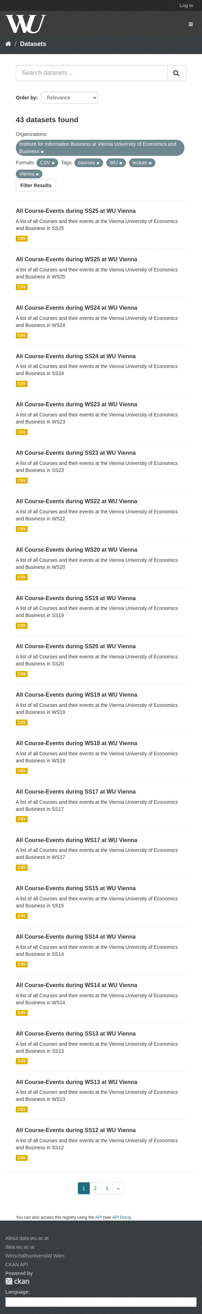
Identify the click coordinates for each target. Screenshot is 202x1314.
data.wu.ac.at (19, 1247)
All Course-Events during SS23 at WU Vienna (76, 453)
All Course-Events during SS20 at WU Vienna (76, 646)
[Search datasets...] (92, 73)
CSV (22, 238)
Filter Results (36, 185)
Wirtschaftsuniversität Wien (35, 1256)
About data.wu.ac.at (27, 1238)
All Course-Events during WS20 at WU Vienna (76, 550)
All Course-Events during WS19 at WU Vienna (76, 695)
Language (16, 1292)
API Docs (121, 1217)
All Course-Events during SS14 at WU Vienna (76, 937)
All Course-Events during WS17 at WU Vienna (76, 840)
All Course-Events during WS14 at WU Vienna (76, 985)
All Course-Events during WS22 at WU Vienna (76, 501)
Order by (26, 97)
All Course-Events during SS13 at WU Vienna (76, 1034)
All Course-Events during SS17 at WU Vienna (76, 792)
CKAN (17, 1281)
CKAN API (16, 1264)
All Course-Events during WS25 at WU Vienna (76, 259)
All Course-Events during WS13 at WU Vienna (76, 1082)
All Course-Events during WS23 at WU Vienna (76, 404)
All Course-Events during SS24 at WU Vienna (76, 356)
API (98, 1217)
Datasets (33, 43)
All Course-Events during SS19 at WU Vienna (76, 598)
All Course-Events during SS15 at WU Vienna (76, 888)
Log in (186, 5)
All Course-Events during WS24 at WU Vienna (76, 308)
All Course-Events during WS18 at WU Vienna (76, 743)
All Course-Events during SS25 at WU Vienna (76, 211)
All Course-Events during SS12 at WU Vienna (76, 1130)
